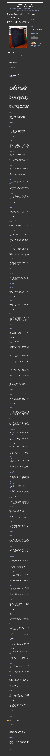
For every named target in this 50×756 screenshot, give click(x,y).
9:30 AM (11, 357)
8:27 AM (11, 623)
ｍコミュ (10, 670)
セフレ (10, 465)
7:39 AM (11, 183)
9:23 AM (11, 481)
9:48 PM (11, 70)
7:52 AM (11, 394)
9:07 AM (11, 379)
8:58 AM (11, 487)
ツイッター (11, 136)
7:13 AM (11, 646)
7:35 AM (11, 342)
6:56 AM (11, 690)
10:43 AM (11, 434)
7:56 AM (11, 191)
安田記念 (10, 151)
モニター (10, 374)
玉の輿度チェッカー (12, 315)
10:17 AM (11, 506)
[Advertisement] (34, 65)
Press (32, 18)
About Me (32, 19)
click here (18, 745)
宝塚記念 (10, 253)
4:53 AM (11, 300)
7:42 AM (11, 207)
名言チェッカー (11, 593)
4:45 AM (11, 661)
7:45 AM (11, 149)
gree (10, 508)
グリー (10, 625)
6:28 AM (11, 716)
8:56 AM (11, 281)
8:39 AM (11, 313)
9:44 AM (11, 371)
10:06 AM (11, 472)
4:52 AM (11, 126)
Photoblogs (33, 26)
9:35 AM (11, 456)
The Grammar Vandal (34, 33)
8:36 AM (11, 407)
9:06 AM (11, 497)
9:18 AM (11, 576)
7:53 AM (11, 322)
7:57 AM (11, 140)
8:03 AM (11, 667)
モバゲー (10, 128)
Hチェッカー (11, 230)
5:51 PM (11, 747)
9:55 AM (11, 535)
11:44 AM (11, 544)
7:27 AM (11, 521)
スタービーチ (11, 179)
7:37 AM (11, 350)
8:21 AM (11, 163)
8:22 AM (11, 569)
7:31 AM (11, 614)
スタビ (10, 260)
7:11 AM (11, 675)
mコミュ (10, 579)
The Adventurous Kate (34, 32)
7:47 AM (11, 639)
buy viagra (11, 114)
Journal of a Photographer (35, 25)
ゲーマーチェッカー (12, 193)
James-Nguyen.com (34, 15)
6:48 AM (11, 328)
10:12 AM (11, 273)
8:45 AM (11, 562)
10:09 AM (11, 287)
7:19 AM (11, 590)
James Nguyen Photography (25, 5)
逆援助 (10, 389)
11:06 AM (11, 513)
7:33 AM (11, 170)
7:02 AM (11, 155)
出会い (10, 122)
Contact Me (33, 20)
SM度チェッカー (12, 268)
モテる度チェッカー (12, 142)
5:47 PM (11, 737)
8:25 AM (11, 418)
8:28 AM (11, 177)
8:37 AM (11, 112)
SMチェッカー (11, 685)
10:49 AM (11, 258)
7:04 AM (11, 653)
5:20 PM (11, 76)
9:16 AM (11, 364)
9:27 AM (11, 243)
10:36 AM (11, 250)
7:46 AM (11, 235)
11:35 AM (11, 441)
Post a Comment (9, 749)
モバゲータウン (11, 617)
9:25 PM (11, 63)
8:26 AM (11, 221)
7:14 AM (11, 583)
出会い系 (10, 337)
